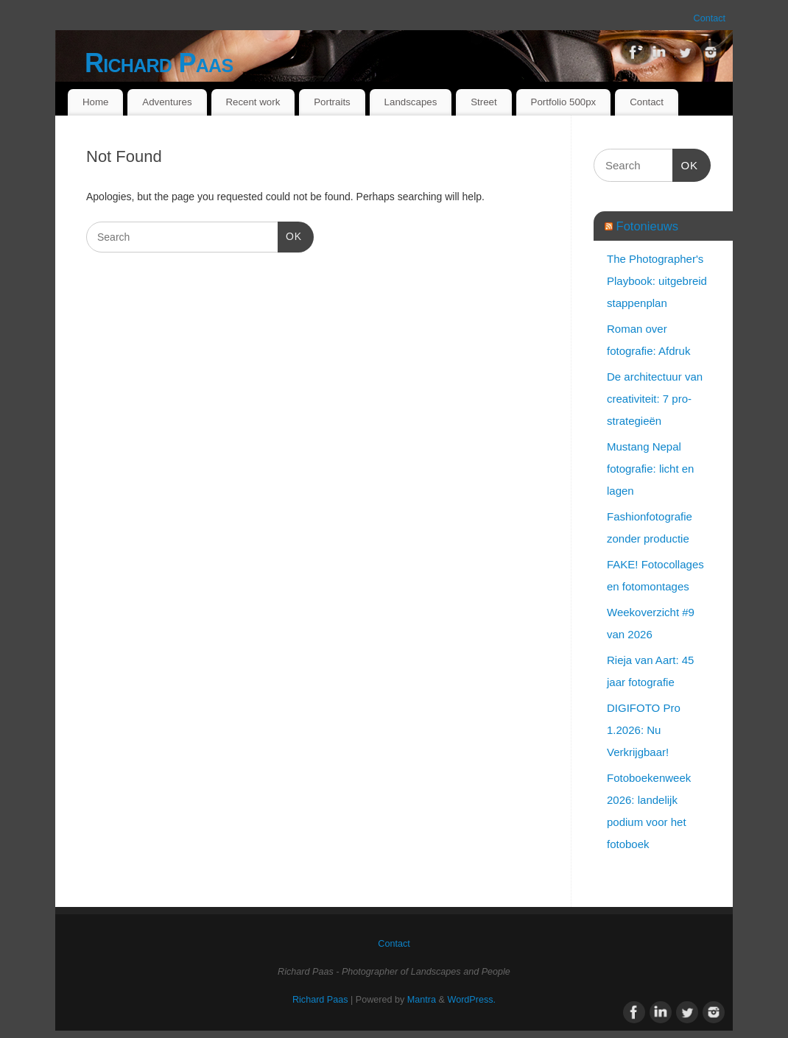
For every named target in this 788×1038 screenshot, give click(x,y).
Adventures (166, 101)
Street (483, 101)
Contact (709, 18)
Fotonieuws (647, 226)
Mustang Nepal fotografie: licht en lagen (650, 468)
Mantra (421, 1000)
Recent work (252, 101)
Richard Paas (159, 63)
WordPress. (471, 1000)
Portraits (332, 101)
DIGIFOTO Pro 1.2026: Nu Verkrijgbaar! (643, 730)
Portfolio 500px (564, 101)
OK (290, 234)
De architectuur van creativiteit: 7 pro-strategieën (655, 398)
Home (95, 101)
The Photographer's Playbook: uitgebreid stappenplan (657, 281)
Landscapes (410, 101)
